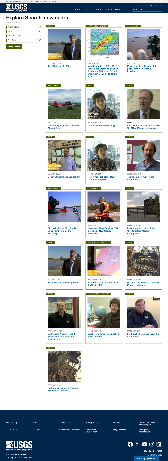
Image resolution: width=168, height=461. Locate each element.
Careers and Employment (91, 431)
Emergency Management (144, 431)
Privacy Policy (92, 423)
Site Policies (64, 423)
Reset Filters (14, 47)
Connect (108, 9)
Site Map (116, 423)
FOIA (35, 423)
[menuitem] (76, 8)
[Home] (16, 11)
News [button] (11, 31)
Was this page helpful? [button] (146, 459)
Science (76, 9)
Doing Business (119, 430)
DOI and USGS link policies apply (147, 424)
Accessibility (11, 423)
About (118, 9)
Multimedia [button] (14, 27)
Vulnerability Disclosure (69, 430)
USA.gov (36, 430)
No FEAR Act (11, 430)
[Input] (147, 9)
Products (88, 9)
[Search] (159, 9)
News (98, 9)
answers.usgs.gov (154, 455)
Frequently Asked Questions (149, 5)
